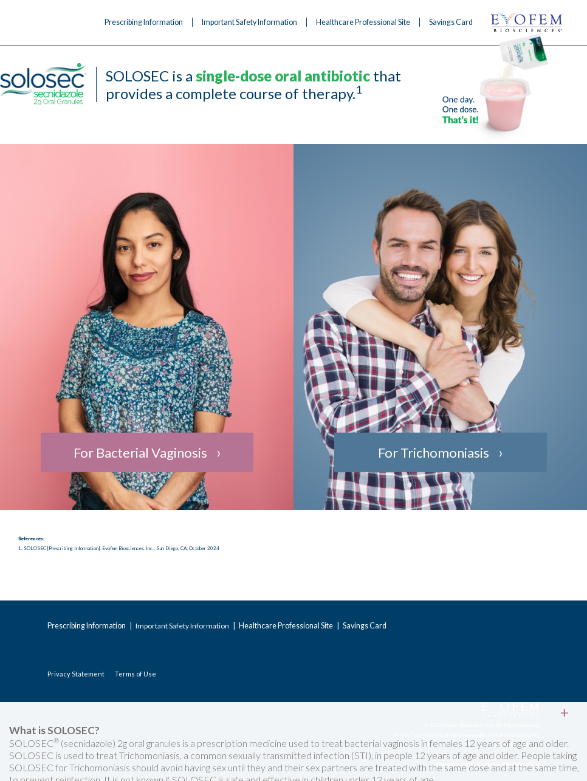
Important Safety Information (249, 22)
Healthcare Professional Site (363, 22)
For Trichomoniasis (433, 452)
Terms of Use (135, 674)
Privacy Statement (76, 674)
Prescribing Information (144, 22)
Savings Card (451, 22)
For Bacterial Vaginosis (140, 452)
